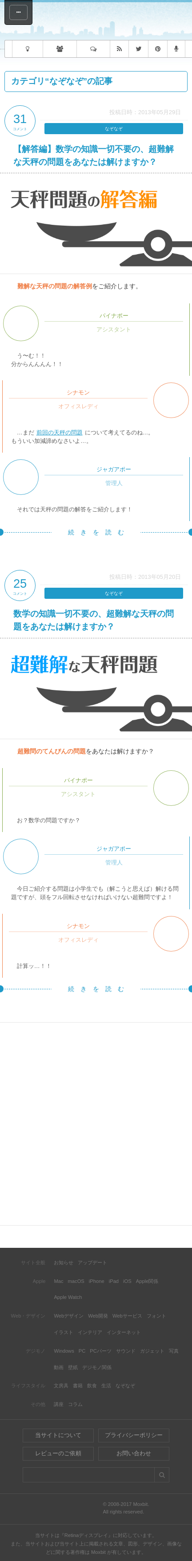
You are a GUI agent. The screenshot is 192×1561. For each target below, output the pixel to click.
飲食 (92, 1385)
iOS (127, 1281)
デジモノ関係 (97, 1367)
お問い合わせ (133, 1453)
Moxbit (112, 21)
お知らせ (63, 1262)
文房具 (61, 1385)
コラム (75, 1404)
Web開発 (98, 1315)
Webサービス (127, 1315)
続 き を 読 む (96, 532)
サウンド (126, 1351)
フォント (156, 1315)
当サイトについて (58, 1435)
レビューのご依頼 (58, 1453)
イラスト (63, 1332)
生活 (106, 1385)
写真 (174, 1351)
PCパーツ (101, 1351)
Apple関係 (147, 1281)
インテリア (90, 1332)
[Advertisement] (96, 1124)
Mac (58, 1281)
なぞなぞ (114, 128)
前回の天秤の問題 (59, 432)
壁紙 (73, 1367)
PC (82, 1351)
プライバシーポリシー (134, 1435)
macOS (76, 1281)
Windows (64, 1351)
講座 (59, 1404)
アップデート (92, 1262)
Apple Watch (68, 1297)
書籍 (78, 1385)
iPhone (96, 1281)
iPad (114, 1281)
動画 (59, 1367)
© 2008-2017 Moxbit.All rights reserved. (126, 1508)
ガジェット (152, 1351)
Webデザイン (69, 1315)
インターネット (124, 1332)
